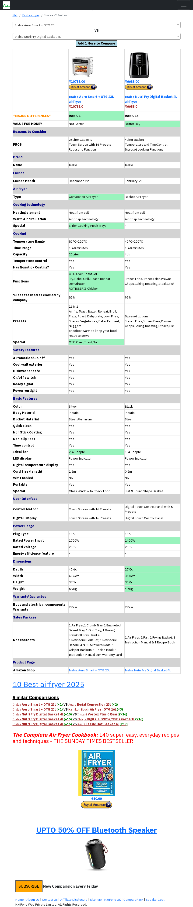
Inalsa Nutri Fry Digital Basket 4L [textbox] (38, 36)
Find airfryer (30, 15)
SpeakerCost (155, 899)
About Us (32, 899)
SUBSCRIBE (29, 886)
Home (19, 899)
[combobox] (97, 25)
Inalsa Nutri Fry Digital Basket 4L (148, 670)
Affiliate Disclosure (74, 899)
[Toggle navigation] (183, 5)
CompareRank (133, 899)
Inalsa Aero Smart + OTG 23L (89, 670)
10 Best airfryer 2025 (48, 684)
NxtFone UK (112, 899)
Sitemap (96, 899)
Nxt (15, 15)
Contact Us (50, 899)
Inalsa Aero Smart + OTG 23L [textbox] (35, 25)
